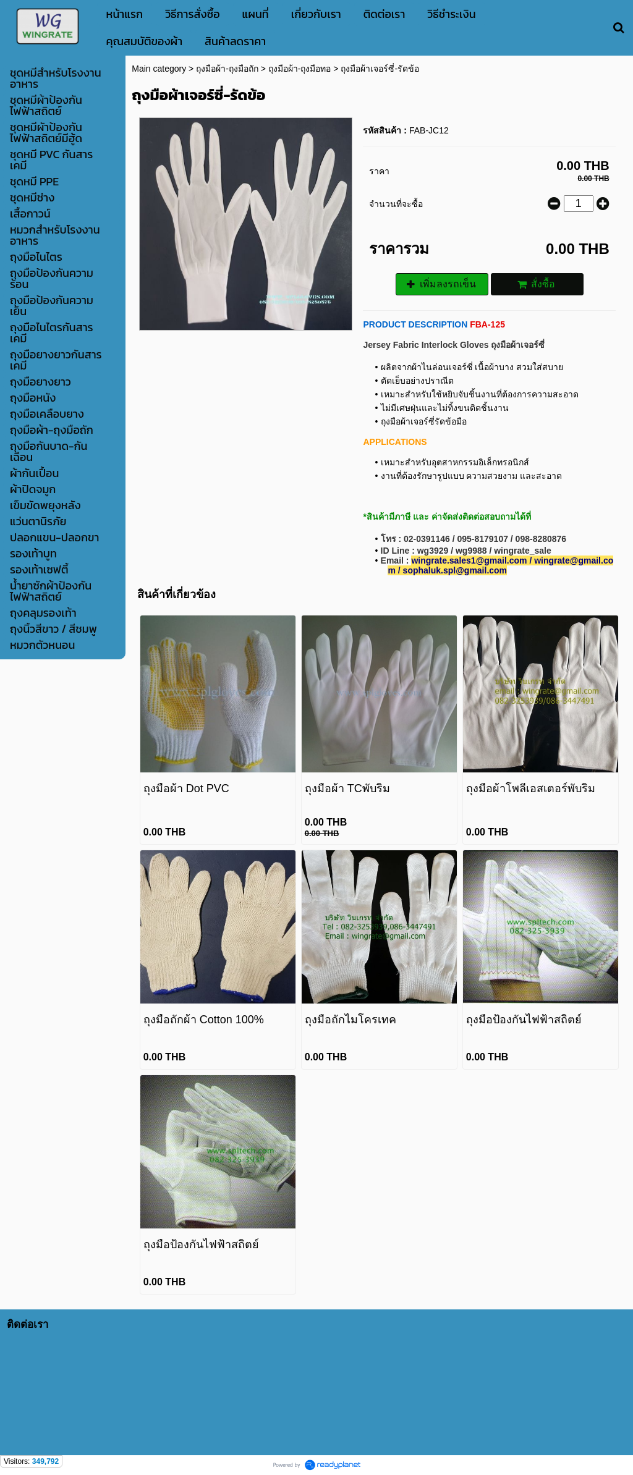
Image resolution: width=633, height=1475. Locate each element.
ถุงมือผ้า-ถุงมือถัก (227, 69)
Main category (159, 69)
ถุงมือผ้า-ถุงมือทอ (299, 69)
